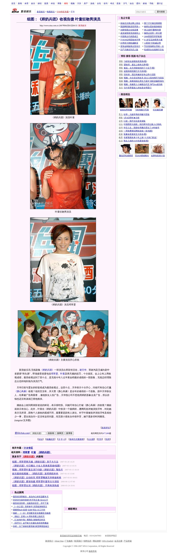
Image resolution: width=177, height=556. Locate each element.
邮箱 (145, 3)
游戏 (92, 3)
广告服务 (69, 541)
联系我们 (78, 541)
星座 (119, 3)
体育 (26, 3)
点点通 (91, 439)
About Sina (59, 541)
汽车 (79, 3)
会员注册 (118, 541)
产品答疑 (128, 541)
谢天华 (83, 370)
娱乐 (33, 3)
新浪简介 (49, 541)
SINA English (107, 541)
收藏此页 (50, 439)
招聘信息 (87, 541)
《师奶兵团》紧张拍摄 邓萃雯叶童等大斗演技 (35, 481)
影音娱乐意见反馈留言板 (71, 536)
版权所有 (93, 551)
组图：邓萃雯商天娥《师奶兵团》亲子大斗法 (35, 462)
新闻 (20, 3)
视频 (73, 3)
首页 (13, 3)
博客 (59, 3)
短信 (132, 3)
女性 (99, 3)
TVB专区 (28, 448)
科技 (53, 3)
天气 (125, 3)
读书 (106, 3)
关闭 (108, 439)
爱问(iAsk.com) (22, 433)
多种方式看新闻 (76, 439)
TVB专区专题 (63, 12)
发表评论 (106, 428)
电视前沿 (51, 12)
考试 (112, 3)
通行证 (160, 3)
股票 (46, 3)
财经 (40, 3)
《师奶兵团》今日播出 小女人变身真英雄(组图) (36, 465)
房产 (86, 3)
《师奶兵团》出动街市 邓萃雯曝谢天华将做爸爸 (36, 477)
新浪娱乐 (82, 25)
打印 (100, 439)
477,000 (106, 433)
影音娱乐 (41, 12)
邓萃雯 (54, 373)
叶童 (62, 373)
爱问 (138, 3)
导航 (151, 3)
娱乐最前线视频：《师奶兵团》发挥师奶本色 (35, 473)
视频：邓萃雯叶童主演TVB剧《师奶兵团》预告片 (37, 469)
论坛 (40, 439)
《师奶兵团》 (47, 370)
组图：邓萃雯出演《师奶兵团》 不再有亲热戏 (35, 485)
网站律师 (97, 541)
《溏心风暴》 (21, 391)
